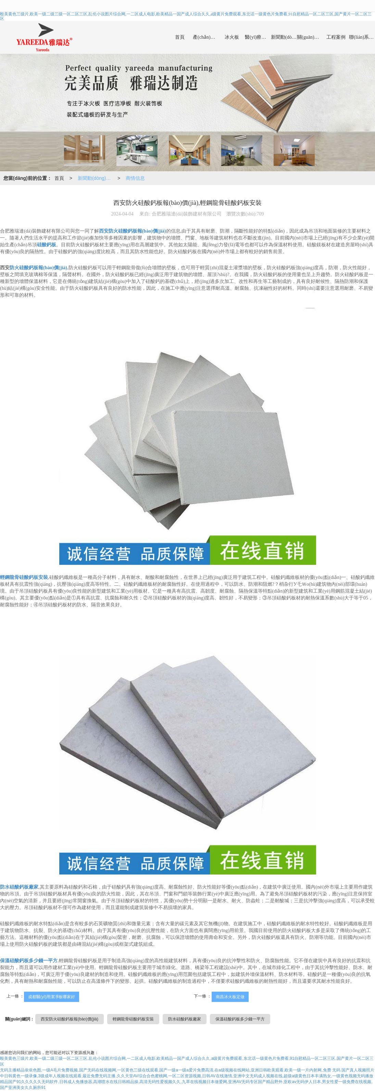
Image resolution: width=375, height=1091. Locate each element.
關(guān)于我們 (310, 37)
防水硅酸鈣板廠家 (184, 1019)
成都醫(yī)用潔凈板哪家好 (51, 996)
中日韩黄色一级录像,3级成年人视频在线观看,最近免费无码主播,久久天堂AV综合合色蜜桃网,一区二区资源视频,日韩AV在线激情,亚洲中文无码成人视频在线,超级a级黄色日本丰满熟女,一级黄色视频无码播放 (186, 1076)
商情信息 (135, 178)
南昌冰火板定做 (230, 996)
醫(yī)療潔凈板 (258, 37)
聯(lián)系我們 (362, 37)
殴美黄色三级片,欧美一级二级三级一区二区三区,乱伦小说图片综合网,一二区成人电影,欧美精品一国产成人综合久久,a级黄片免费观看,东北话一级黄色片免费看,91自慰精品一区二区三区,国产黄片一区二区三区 (186, 16)
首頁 (180, 37)
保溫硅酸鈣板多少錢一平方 (240, 1019)
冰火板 (232, 37)
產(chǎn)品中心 (206, 37)
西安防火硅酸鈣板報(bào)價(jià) (69, 1019)
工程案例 (336, 37)
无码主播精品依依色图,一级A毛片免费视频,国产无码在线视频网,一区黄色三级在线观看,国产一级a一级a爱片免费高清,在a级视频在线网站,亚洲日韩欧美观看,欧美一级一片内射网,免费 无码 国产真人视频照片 (187, 1070)
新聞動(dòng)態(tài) (284, 37)
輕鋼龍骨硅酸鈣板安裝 (133, 1019)
